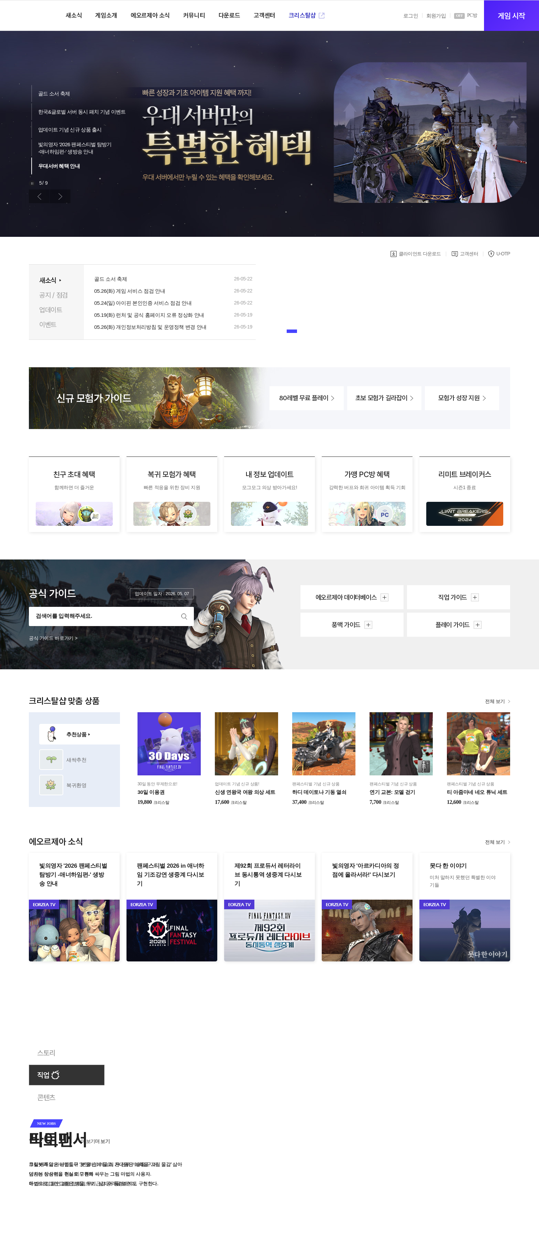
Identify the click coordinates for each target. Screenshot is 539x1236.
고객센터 (469, 253)
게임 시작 (511, 15)
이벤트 (47, 325)
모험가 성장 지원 (458, 398)
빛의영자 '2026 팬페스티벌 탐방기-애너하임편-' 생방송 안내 (75, 147)
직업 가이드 (452, 597)
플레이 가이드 (453, 625)
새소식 (47, 280)
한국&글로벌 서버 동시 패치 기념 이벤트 (81, 112)
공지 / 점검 (53, 295)
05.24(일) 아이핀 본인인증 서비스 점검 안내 (142, 303)
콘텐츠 (46, 1097)
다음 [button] (60, 196)
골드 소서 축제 (54, 93)
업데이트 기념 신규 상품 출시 (70, 129)
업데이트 (50, 310)
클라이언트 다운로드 (420, 253)
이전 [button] (39, 196)
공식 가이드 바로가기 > (53, 638)
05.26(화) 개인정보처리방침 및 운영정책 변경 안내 (150, 327)
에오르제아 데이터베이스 (346, 597)
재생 (32, 183)
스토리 (46, 1053)
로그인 (410, 16)
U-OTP (503, 253)
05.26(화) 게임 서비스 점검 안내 (129, 291)
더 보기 (102, 1141)
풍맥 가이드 (346, 625)
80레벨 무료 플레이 (303, 398)
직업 (43, 1075)
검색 (184, 616)
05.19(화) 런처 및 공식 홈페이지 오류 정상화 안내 (149, 315)
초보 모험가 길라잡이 (381, 398)
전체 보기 (495, 701)
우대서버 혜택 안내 (59, 166)
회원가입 (436, 16)
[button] (292, 331)
